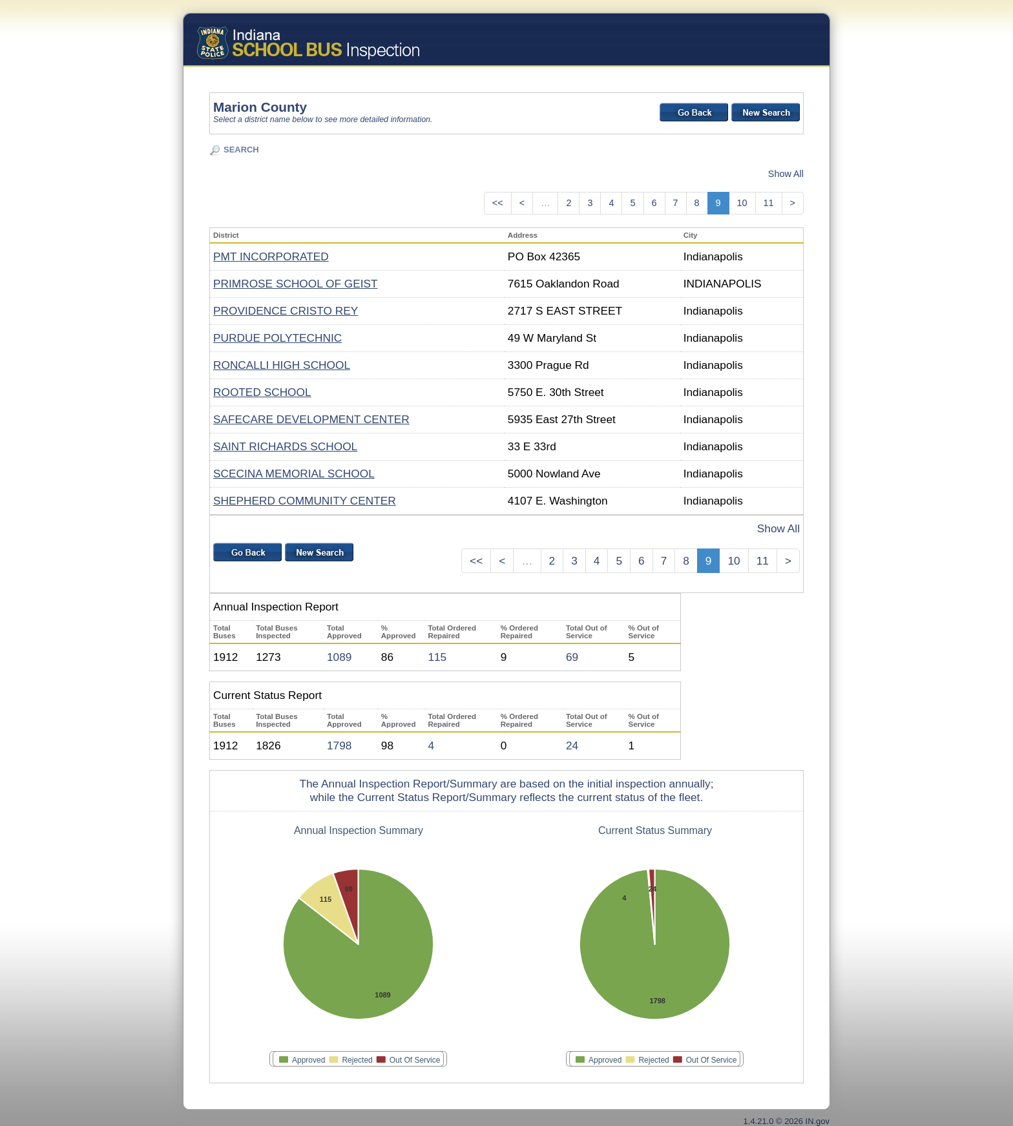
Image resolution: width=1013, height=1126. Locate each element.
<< (497, 203)
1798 (339, 745)
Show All (786, 174)
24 (572, 745)
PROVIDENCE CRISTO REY (285, 310)
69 (572, 657)
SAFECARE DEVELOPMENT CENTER (311, 419)
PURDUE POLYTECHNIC (277, 337)
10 (742, 203)
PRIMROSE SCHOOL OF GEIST (295, 283)
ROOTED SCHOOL (262, 392)
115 (437, 657)
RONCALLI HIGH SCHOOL (281, 365)
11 (769, 203)
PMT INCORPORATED (271, 256)
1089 (339, 657)
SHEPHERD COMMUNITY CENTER (304, 500)
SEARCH (241, 149)
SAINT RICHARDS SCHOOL (285, 446)
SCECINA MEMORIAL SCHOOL (294, 473)
